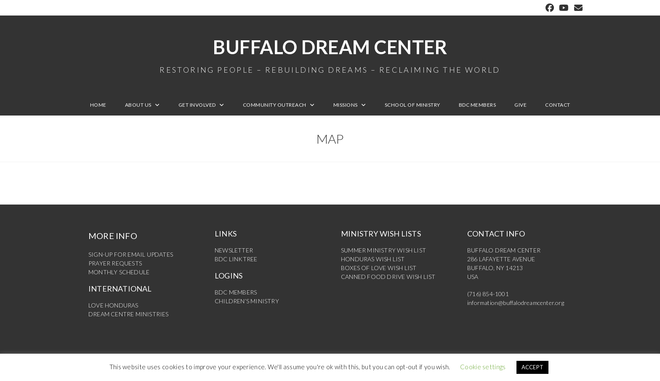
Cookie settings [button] (483, 366)
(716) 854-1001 (488, 293)
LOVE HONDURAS (113, 305)
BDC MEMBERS (236, 292)
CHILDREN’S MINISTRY (247, 301)
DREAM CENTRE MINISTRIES (128, 314)
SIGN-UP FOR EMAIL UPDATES (130, 254)
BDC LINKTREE (236, 259)
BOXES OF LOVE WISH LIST (379, 267)
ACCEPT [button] (533, 367)
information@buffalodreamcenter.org (515, 302)
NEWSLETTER (234, 250)
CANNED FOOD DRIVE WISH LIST (388, 276)
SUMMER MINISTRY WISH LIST (383, 250)
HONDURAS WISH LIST (373, 259)
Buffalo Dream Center (330, 55)
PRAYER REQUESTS (115, 263)
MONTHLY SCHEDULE (118, 272)
